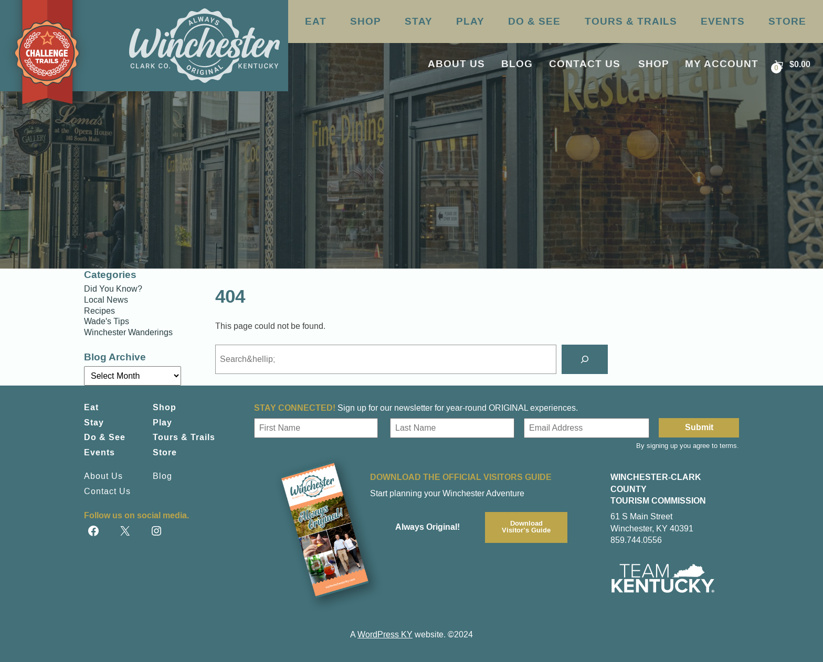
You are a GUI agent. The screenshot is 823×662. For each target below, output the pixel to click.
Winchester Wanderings (128, 332)
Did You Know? (113, 289)
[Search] (585, 359)
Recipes (99, 311)
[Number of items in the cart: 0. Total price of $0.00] (791, 65)
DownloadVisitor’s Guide (526, 527)
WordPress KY (385, 634)
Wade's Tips (106, 321)
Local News (106, 300)
